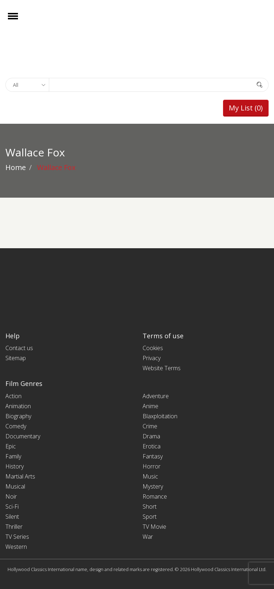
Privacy (152, 358)
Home (15, 167)
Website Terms (162, 368)
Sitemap (15, 358)
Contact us (19, 348)
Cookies (153, 348)
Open (19, 20)
